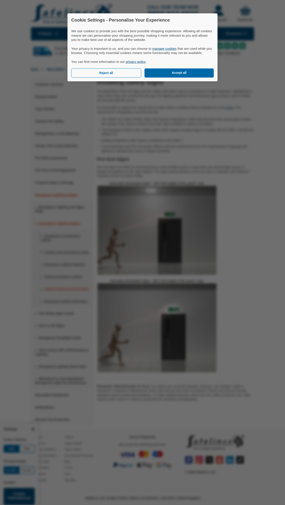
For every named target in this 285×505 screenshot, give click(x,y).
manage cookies (164, 48)
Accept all (179, 72)
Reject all (106, 73)
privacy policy (136, 62)
